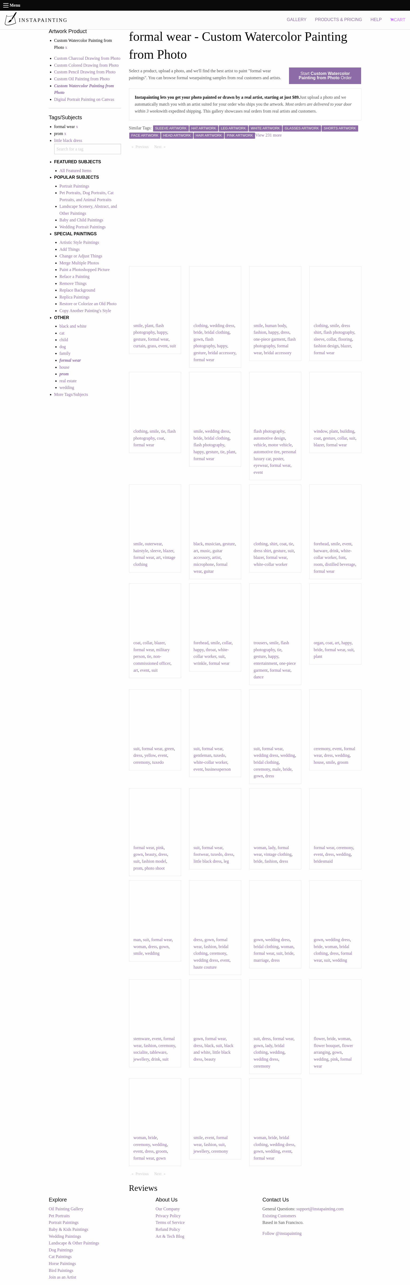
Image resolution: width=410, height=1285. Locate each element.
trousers (260, 642)
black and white (73, 326)
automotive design (269, 438)
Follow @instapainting (282, 1233)
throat (211, 649)
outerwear (153, 544)
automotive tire (267, 451)
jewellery (141, 1059)
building (347, 431)
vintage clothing (278, 854)
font (342, 557)
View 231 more (268, 135)
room (318, 564)
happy (162, 332)
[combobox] (87, 149)
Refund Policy (168, 1229)
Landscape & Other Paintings (74, 1243)
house (64, 367)
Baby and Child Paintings (81, 220)
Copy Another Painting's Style (85, 310)
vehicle (260, 445)
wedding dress (222, 325)
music (205, 550)
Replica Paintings (74, 297)
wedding (67, 387)
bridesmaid (323, 861)
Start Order (325, 75)
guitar (209, 571)
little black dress (68, 140)
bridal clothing (216, 332)
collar (331, 339)
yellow (150, 755)
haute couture (205, 967)
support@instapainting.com (320, 1209)
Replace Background (77, 290)
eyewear (261, 465)
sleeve (319, 339)
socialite (141, 1052)
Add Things (70, 249)
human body (275, 325)
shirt (273, 544)
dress (285, 332)
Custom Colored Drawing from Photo (86, 65)
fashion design (326, 346)
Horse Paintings (62, 1263)
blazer (346, 346)
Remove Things (73, 283)
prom (138, 868)
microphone (204, 564)
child (64, 339)
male (276, 769)
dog (63, 346)
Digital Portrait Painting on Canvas (84, 99)
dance (259, 677)
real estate (68, 381)
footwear (201, 854)
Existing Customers (279, 1216)
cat (62, 333)
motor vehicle (280, 445)
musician (212, 544)
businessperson (218, 769)
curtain (139, 346)
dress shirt (262, 550)
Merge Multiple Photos (79, 263)
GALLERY (297, 19)
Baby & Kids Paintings (68, 1229)
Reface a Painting (75, 276)
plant (149, 325)
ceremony (142, 762)
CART (397, 20)
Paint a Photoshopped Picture (85, 269)
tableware (158, 1052)
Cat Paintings (60, 1256)
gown (198, 339)
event (163, 346)
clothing (201, 325)
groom (343, 762)
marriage (261, 960)
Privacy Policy (168, 1216)
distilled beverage (340, 564)
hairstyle (141, 550)
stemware (142, 1038)
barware (321, 550)
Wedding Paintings (65, 1236)
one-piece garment (270, 339)
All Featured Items (76, 170)
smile (138, 325)
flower (319, 1038)
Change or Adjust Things (81, 256)
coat (160, 438)
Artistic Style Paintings (79, 242)
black (198, 544)
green (169, 748)
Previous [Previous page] (143, 146)
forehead (321, 544)
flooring (345, 339)
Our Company (168, 1209)
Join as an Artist (62, 1277)
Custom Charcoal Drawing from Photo (87, 58)
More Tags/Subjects (71, 394)
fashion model (154, 861)
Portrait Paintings (74, 186)
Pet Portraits (59, 1216)
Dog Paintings (61, 1250)
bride (198, 332)
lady (272, 847)
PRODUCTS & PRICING (338, 19)
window (320, 431)
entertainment (265, 663)
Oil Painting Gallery (66, 1209)
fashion (260, 332)
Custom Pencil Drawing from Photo (85, 72)
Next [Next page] (161, 146)
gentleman (203, 755)
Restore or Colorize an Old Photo (88, 303)
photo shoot (155, 868)
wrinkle (200, 663)
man (137, 939)
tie (163, 431)
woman (260, 847)
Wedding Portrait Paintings (83, 227)
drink (334, 550)
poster (278, 458)
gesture (140, 339)
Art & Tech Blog (170, 1236)
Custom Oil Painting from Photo (82, 79)
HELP (376, 19)
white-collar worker (271, 564)
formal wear (158, 339)
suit (173, 346)
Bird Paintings (61, 1270)
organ (318, 642)
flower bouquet (327, 1045)
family (65, 353)
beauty (150, 854)
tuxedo (158, 762)
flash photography (338, 332)
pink (160, 847)
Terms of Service (170, 1222)
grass (151, 346)
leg (226, 861)
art (158, 557)
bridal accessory (221, 353)
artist (216, 557)
